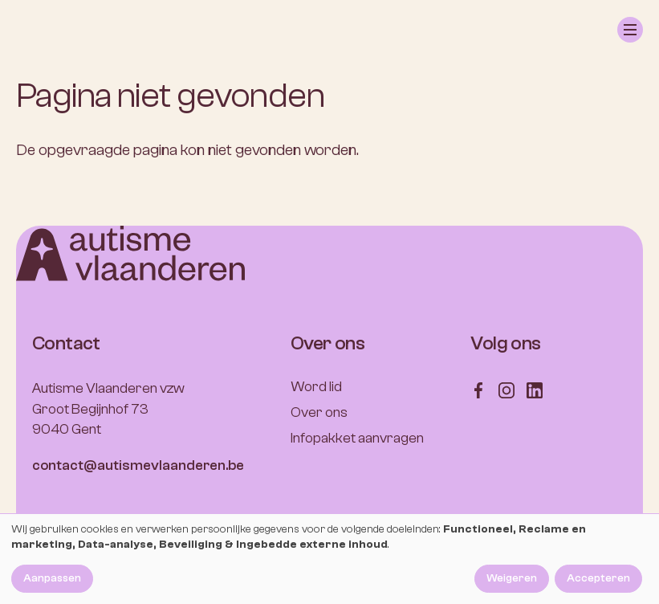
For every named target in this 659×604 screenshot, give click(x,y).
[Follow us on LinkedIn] (535, 389)
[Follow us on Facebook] (478, 389)
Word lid (316, 386)
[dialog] (329, 559)
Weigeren (511, 578)
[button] (630, 30)
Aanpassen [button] (52, 578)
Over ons (319, 412)
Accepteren (598, 578)
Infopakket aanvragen (357, 438)
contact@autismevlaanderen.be (138, 465)
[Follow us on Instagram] (506, 389)
